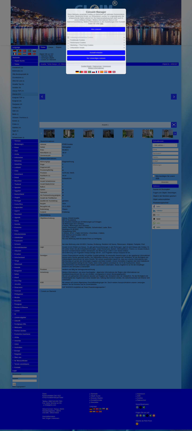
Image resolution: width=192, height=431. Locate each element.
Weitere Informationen (96, 68)
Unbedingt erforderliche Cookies (81, 37)
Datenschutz (97, 66)
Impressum (107, 66)
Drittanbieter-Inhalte (77, 48)
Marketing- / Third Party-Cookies (81, 45)
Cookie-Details (86, 66)
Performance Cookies (78, 43)
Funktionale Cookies (77, 40)
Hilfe (101, 24)
